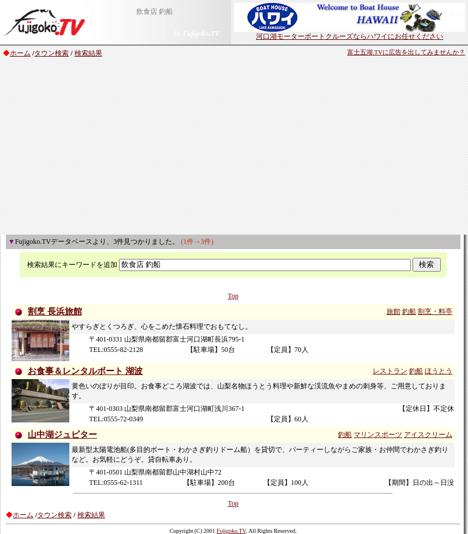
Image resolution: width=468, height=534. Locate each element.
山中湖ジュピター (62, 434)
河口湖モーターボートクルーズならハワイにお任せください (349, 32)
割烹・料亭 (435, 311)
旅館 (393, 311)
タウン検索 (51, 53)
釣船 (409, 311)
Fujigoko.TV (231, 531)
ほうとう (438, 371)
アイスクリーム (428, 435)
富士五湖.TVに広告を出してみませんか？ (406, 52)
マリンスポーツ (378, 435)
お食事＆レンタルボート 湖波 (85, 371)
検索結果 (88, 53)
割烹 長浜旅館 (55, 311)
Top (233, 296)
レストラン (390, 371)
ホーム (20, 53)
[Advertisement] (234, 148)
